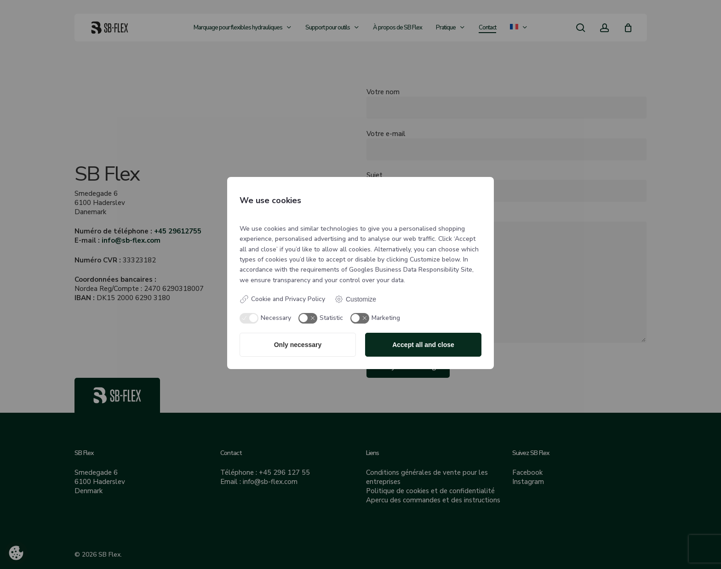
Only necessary (298, 344)
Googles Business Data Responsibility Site (410, 269)
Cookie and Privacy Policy (282, 299)
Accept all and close (423, 344)
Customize (355, 299)
